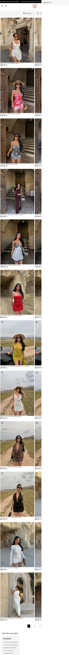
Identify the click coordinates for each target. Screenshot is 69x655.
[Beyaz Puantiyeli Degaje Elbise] (17, 393)
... (37, 626)
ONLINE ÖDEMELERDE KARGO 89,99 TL (35, 1)
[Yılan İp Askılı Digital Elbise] (17, 140)
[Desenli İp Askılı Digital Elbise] (17, 90)
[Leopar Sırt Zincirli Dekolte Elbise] (17, 443)
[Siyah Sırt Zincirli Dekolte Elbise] (17, 494)
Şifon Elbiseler (9, 650)
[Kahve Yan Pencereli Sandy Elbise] (17, 191)
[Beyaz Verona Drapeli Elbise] (17, 40)
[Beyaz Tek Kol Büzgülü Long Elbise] (17, 595)
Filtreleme (27, 13)
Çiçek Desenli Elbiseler (11, 642)
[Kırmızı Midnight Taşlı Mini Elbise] (17, 292)
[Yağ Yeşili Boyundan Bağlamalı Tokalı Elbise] (17, 342)
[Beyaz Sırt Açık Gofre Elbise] (17, 544)
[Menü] (2, 5)
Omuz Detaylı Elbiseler (11, 645)
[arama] (6, 5)
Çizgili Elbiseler (9, 653)
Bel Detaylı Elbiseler (10, 647)
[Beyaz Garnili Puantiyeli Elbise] (17, 241)
